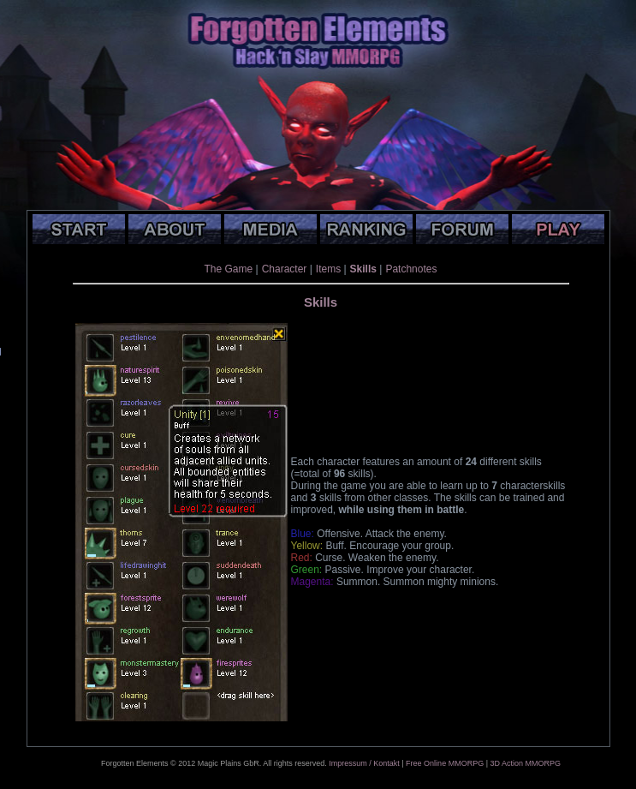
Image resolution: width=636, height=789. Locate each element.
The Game (229, 269)
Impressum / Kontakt (364, 763)
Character (284, 269)
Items (328, 269)
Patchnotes (411, 269)
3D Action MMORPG (525, 763)
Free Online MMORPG (445, 763)
